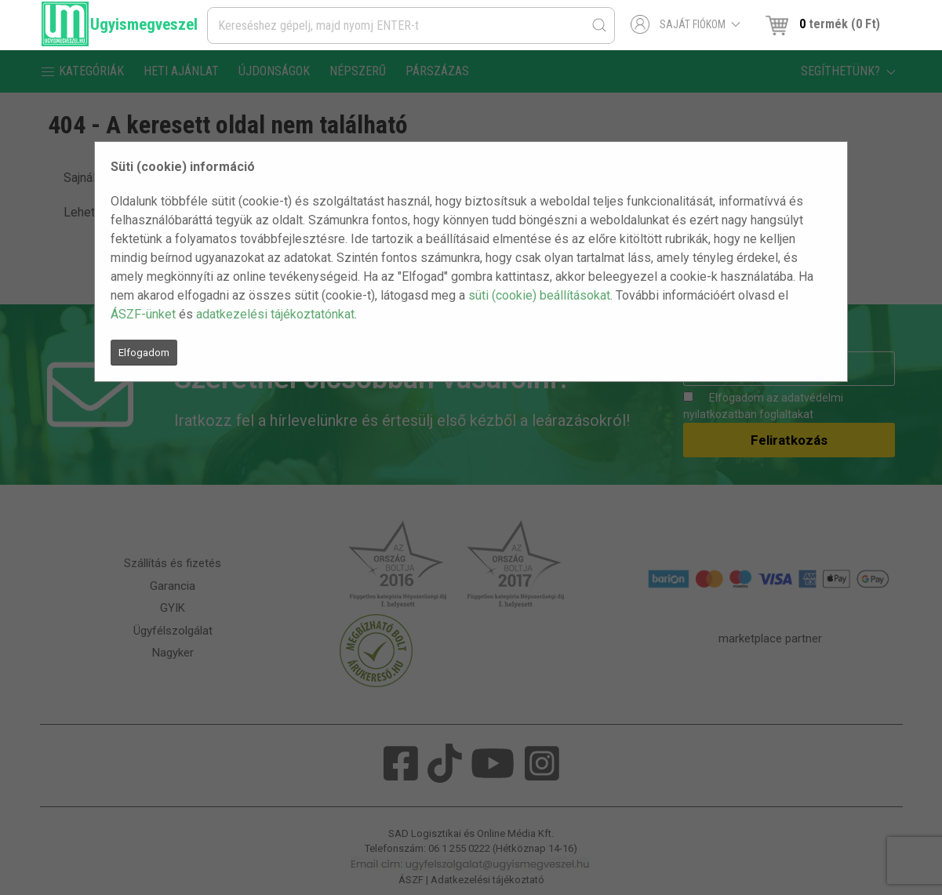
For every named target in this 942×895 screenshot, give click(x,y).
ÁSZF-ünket (143, 314)
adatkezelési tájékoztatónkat (275, 314)
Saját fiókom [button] (686, 24)
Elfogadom (143, 352)
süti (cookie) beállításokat (539, 295)
